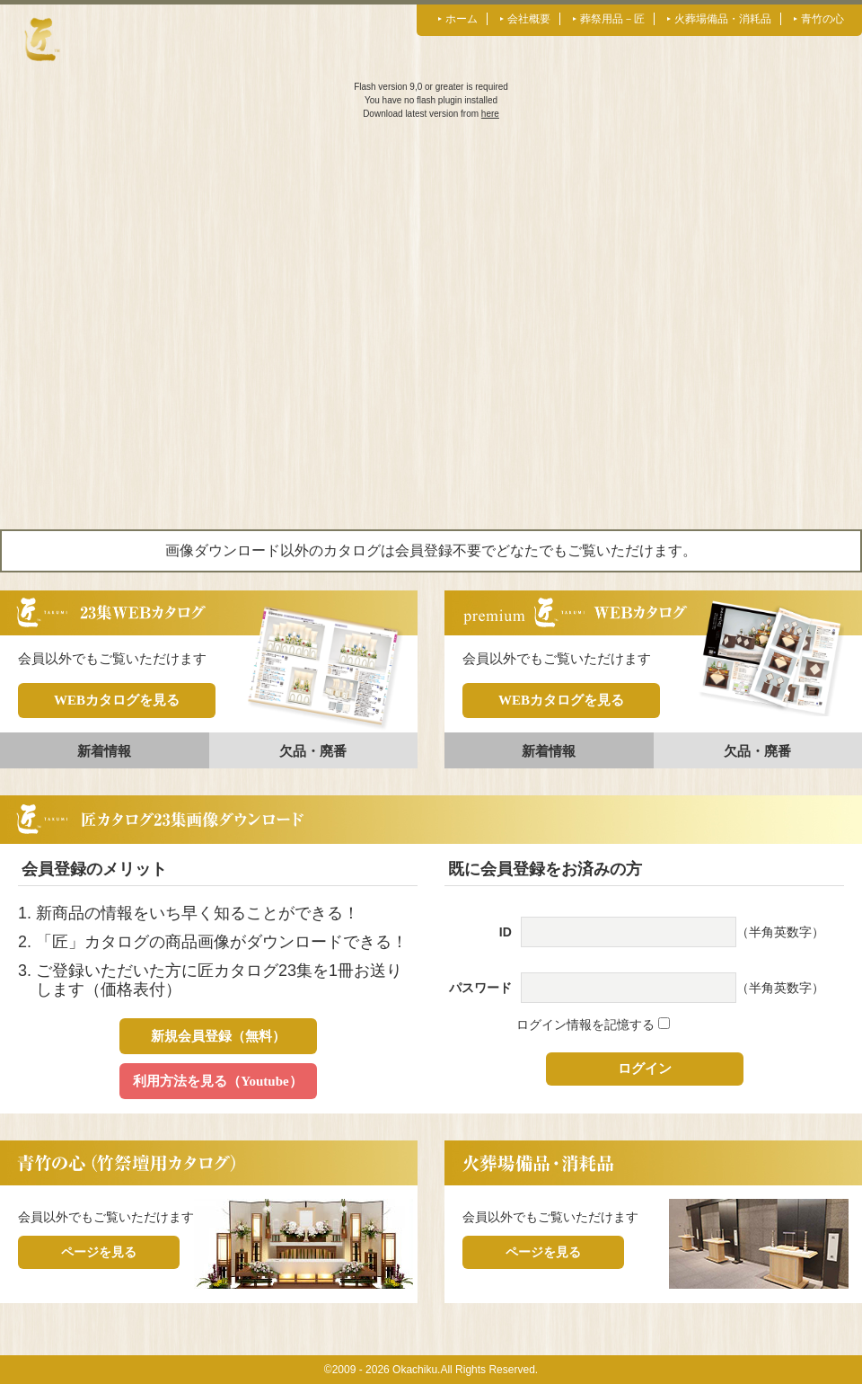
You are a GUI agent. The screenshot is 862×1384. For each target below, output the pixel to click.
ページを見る (98, 1252)
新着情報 (104, 751)
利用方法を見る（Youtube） (217, 1081)
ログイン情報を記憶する (593, 1024)
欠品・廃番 (313, 751)
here (490, 114)
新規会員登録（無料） (218, 1036)
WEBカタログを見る (117, 700)
